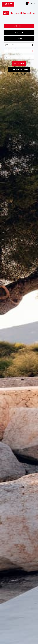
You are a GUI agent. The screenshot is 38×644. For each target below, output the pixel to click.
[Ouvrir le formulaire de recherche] (19, 63)
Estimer (19, 38)
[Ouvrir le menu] (8, 4)
